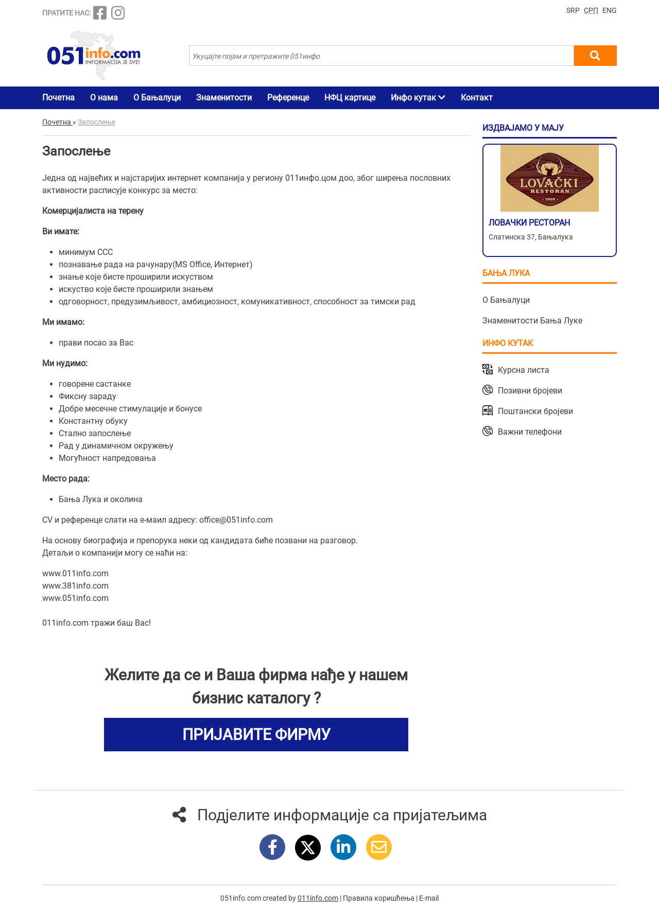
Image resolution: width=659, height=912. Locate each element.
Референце (288, 97)
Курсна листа (523, 370)
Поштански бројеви (535, 411)
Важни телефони (530, 432)
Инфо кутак (418, 97)
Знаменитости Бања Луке (532, 320)
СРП (591, 10)
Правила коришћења (378, 898)
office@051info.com (236, 520)
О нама (104, 97)
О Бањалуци (157, 97)
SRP (573, 10)
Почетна (58, 97)
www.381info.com (75, 586)
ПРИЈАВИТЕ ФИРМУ (256, 735)
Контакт (477, 97)
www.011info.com (75, 573)
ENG (609, 10)
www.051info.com (75, 598)
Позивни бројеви (530, 390)
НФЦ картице (349, 97)
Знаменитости (224, 97)
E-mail (429, 898)
